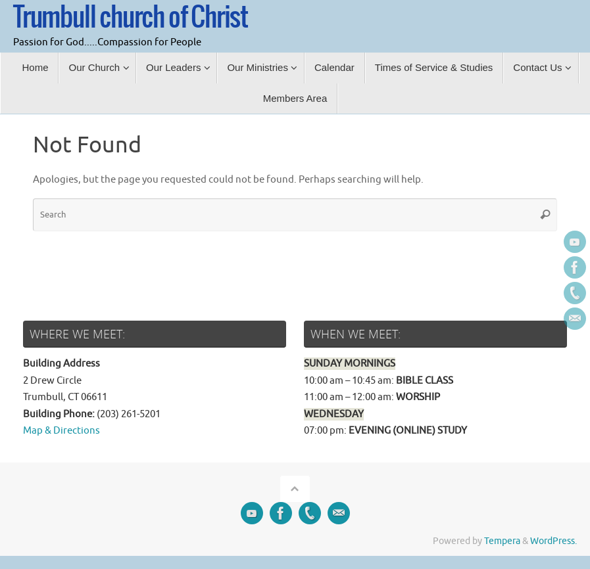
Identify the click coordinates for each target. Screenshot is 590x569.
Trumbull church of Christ (130, 17)
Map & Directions (61, 430)
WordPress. (553, 541)
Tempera (502, 541)
